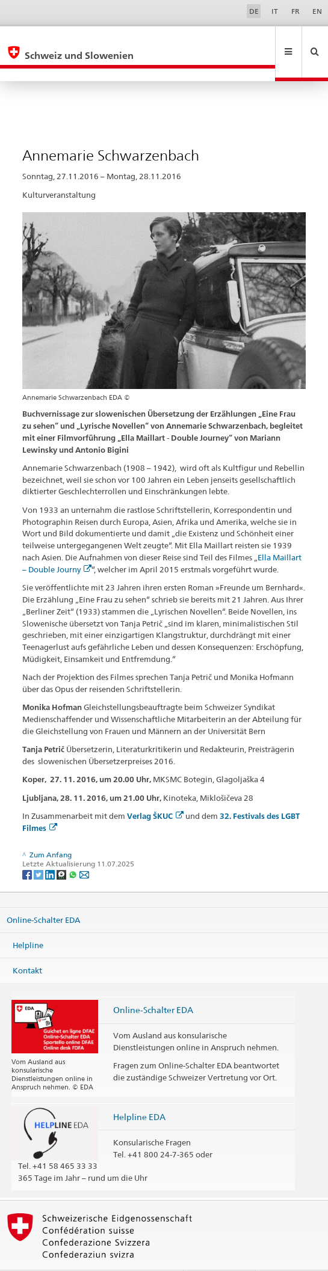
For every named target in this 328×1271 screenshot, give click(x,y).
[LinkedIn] (51, 848)
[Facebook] (28, 848)
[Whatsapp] (73, 848)
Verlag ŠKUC (155, 790)
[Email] (84, 848)
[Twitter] (39, 848)
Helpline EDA (139, 1091)
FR (295, 11)
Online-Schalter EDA (43, 894)
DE (254, 11)
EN (317, 11)
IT (274, 11)
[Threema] (62, 848)
